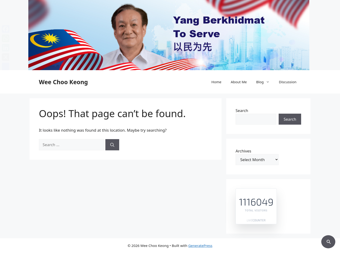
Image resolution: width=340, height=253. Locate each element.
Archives (243, 151)
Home (216, 82)
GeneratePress (200, 245)
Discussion (287, 82)
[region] (170, 35)
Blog (265, 82)
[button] (328, 241)
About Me (239, 82)
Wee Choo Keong (63, 82)
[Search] (112, 144)
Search (242, 110)
